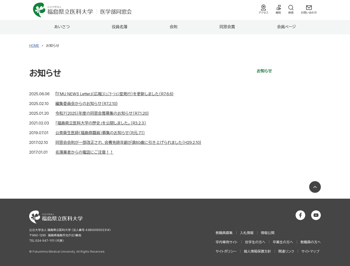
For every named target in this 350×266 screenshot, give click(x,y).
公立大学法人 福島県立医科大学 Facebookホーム (300, 215)
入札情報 (247, 233)
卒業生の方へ (283, 242)
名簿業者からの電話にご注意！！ (84, 152)
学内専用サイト (227, 242)
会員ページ (286, 26)
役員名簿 (119, 26)
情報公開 (267, 233)
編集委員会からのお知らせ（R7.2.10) (86, 103)
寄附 (278, 12)
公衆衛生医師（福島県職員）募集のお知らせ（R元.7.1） (100, 132)
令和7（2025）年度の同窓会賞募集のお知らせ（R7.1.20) (102, 113)
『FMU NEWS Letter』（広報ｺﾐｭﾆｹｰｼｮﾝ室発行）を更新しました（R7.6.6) (114, 93)
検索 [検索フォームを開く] (291, 12)
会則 (173, 26)
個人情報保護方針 (257, 251)
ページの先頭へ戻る (315, 187)
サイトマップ (310, 251)
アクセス (263, 12)
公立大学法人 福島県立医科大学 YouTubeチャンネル (316, 215)
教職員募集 (224, 233)
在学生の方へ (255, 242)
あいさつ (62, 26)
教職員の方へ (310, 242)
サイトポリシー (226, 251)
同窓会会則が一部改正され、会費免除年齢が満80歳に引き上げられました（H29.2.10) (128, 142)
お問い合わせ (309, 12)
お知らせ (264, 71)
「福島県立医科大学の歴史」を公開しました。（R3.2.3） (100, 123)
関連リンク (286, 251)
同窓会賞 (227, 26)
